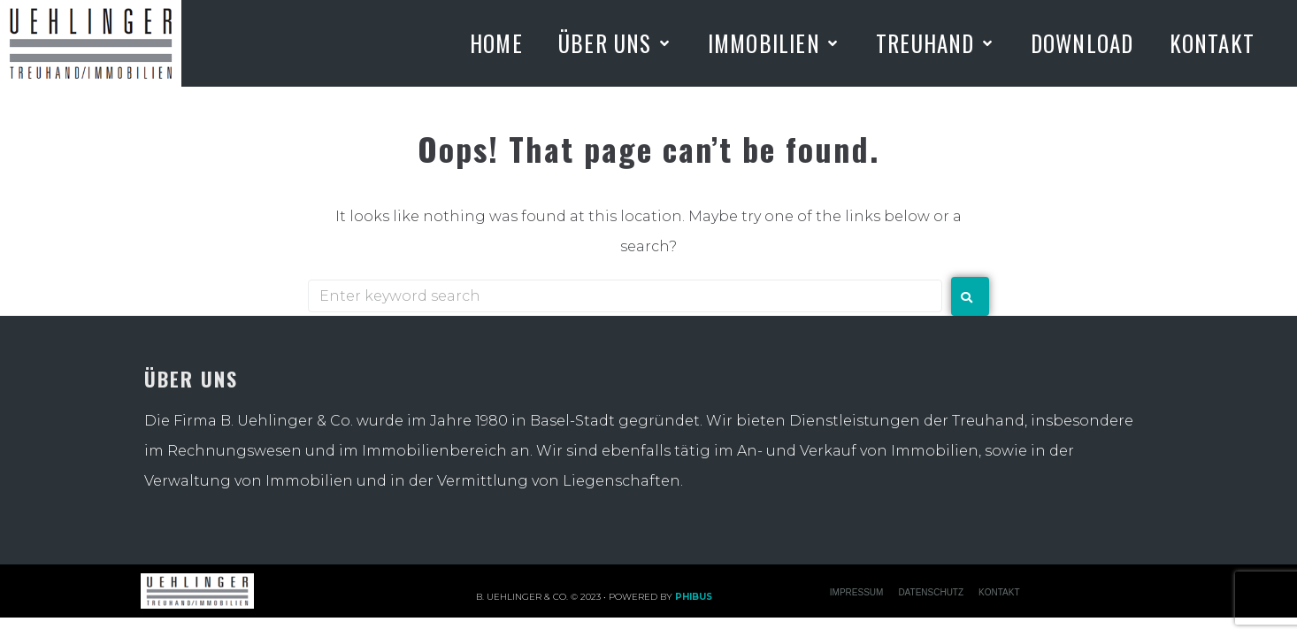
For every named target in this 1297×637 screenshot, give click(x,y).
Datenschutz (930, 592)
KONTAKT (999, 592)
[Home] (496, 43)
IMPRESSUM (857, 592)
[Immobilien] (774, 43)
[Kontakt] (1212, 43)
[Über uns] (615, 43)
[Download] (1082, 43)
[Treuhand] (935, 43)
